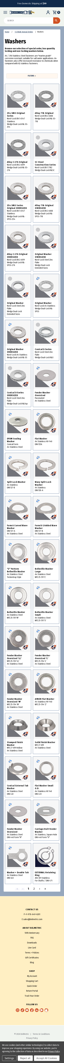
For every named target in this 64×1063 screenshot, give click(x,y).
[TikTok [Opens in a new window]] (22, 1010)
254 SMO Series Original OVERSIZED (17, 206)
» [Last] (45, 888)
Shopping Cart (32, 981)
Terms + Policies (32, 952)
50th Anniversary (32, 933)
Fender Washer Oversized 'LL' (14, 657)
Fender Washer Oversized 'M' (14, 700)
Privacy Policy (32, 1038)
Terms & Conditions (41, 1034)
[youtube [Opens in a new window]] (27, 1010)
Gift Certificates (32, 957)
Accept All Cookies (46, 1058)
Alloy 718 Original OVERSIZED (44, 206)
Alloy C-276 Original (17, 162)
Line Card (32, 947)
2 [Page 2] (34, 888)
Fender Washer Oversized (42, 394)
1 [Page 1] (28, 888)
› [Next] (39, 888)
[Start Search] (56, 20)
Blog (32, 962)
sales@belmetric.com (32, 919)
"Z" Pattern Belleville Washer (16, 570)
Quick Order (32, 986)
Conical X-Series (43, 349)
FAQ (32, 937)
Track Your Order (32, 996)
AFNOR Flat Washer (44, 699)
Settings (9, 1058)
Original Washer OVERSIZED (43, 255)
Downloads (32, 942)
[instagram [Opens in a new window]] (17, 1010)
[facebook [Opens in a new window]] (32, 1010)
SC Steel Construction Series (45, 163)
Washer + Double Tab (18, 872)
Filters (32, 76)
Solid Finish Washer (45, 742)
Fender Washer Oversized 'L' (42, 657)
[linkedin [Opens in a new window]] (37, 1010)
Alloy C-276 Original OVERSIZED (17, 255)
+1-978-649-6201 (32, 914)
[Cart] (56, 12)
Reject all (25, 1058)
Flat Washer (41, 438)
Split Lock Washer (16, 482)
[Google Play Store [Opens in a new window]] (41, 1010)
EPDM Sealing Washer (14, 440)
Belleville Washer (16, 612)
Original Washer (15, 303)
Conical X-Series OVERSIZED (15, 394)
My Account (32, 976)
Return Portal (32, 991)
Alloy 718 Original (44, 113)
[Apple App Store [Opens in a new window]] (46, 1010)
